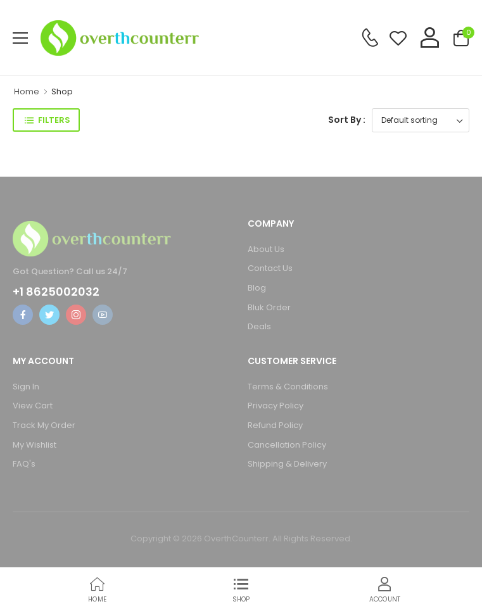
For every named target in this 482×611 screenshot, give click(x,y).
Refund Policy (275, 425)
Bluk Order (269, 307)
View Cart (33, 406)
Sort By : (346, 119)
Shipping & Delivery (287, 464)
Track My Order (44, 425)
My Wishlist (34, 445)
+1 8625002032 (56, 292)
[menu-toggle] (20, 38)
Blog (257, 288)
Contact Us (270, 268)
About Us (266, 249)
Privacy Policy (275, 406)
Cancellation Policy (287, 445)
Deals (259, 326)
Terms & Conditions (288, 387)
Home (26, 91)
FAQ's (24, 464)
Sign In (26, 387)
